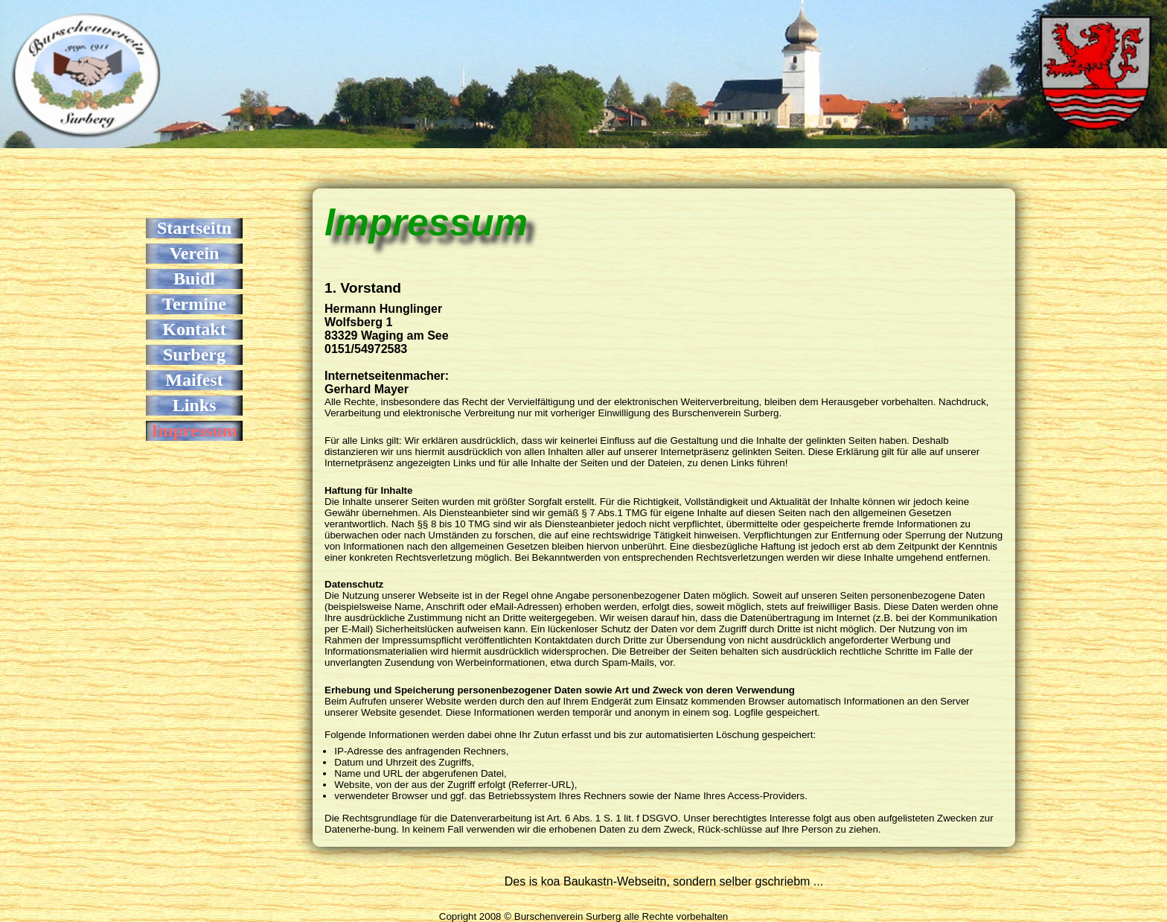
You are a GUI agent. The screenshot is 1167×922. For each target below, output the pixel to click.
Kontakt (194, 329)
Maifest (194, 380)
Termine (194, 304)
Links (195, 405)
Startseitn (194, 228)
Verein (195, 253)
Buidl (194, 278)
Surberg (194, 354)
